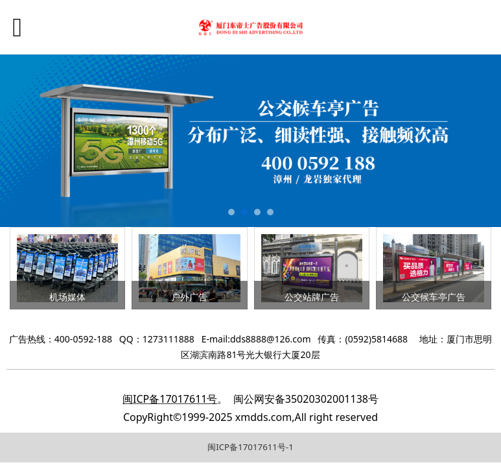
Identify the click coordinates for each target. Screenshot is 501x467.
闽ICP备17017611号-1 (250, 447)
